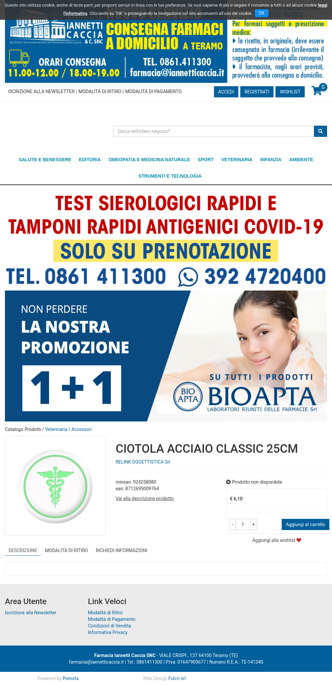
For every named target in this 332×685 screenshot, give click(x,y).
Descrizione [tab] (23, 550)
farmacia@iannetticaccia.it (96, 662)
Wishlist (290, 91)
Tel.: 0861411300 (144, 662)
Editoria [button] (90, 159)
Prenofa (70, 678)
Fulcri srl (177, 678)
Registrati (257, 91)
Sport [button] (206, 159)
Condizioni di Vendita (109, 625)
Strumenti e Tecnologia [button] (170, 176)
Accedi (226, 91)
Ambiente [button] (301, 159)
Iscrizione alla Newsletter (41, 91)
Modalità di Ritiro (99, 91)
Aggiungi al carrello (305, 524)
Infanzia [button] (271, 159)
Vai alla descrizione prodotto (145, 498)
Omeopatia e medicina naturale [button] (149, 159)
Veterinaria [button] (236, 159)
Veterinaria (56, 429)
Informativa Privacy (108, 632)
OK (262, 13)
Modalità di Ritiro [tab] (66, 550)
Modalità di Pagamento (153, 91)
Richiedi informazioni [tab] (122, 550)
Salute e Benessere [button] (45, 159)
